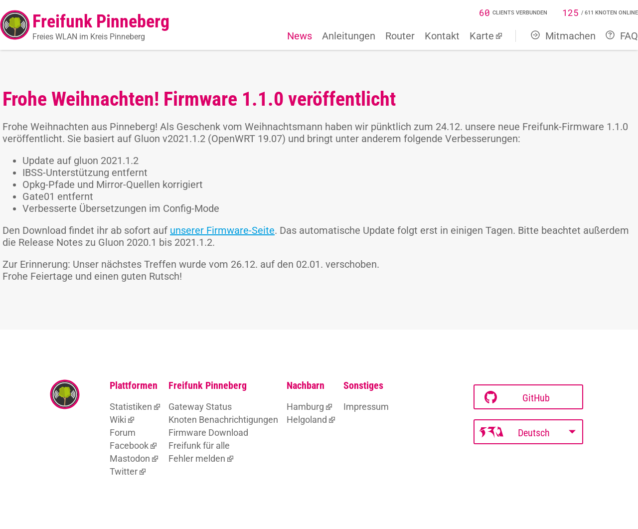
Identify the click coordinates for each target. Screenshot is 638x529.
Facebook (129, 445)
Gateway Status (200, 406)
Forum (123, 432)
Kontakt (442, 36)
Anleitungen (348, 36)
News (299, 36)
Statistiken (131, 406)
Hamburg (305, 406)
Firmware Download (208, 432)
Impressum (366, 406)
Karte (482, 36)
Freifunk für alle (199, 445)
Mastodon (130, 458)
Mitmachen (563, 36)
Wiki (118, 419)
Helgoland (307, 419)
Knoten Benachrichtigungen (223, 419)
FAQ (622, 36)
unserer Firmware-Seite (222, 230)
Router (400, 36)
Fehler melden (196, 458)
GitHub (517, 397)
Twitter (124, 471)
